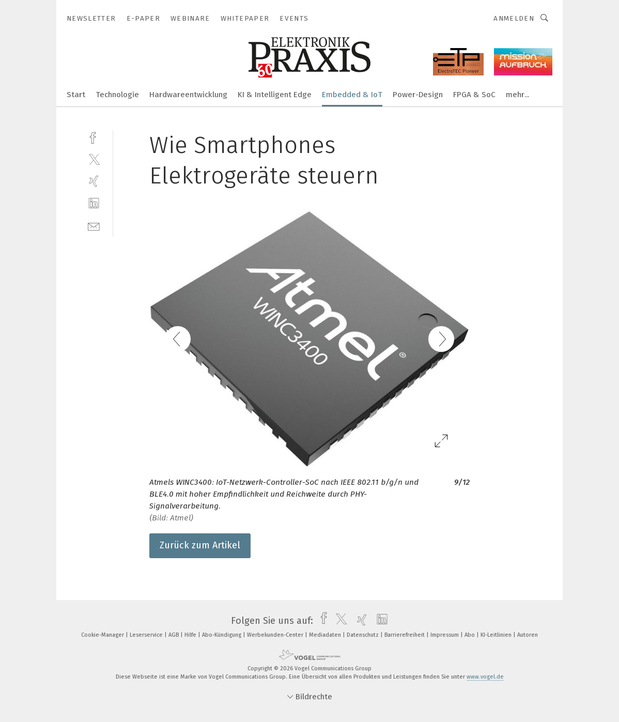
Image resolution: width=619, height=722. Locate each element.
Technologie (117, 94)
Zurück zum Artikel (200, 545)
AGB (174, 635)
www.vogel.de (485, 676)
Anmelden (513, 18)
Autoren (527, 635)
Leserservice (147, 635)
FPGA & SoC (474, 94)
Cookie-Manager (103, 635)
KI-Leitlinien (497, 635)
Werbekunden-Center (276, 635)
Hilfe (191, 635)
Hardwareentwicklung (188, 94)
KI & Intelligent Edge (275, 94)
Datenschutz (363, 635)
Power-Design (418, 94)
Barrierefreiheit (405, 635)
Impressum (445, 635)
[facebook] (93, 136)
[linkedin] (93, 203)
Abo (470, 635)
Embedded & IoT (352, 94)
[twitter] (93, 158)
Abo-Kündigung (222, 635)
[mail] (93, 225)
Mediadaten (326, 635)
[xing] (93, 181)
